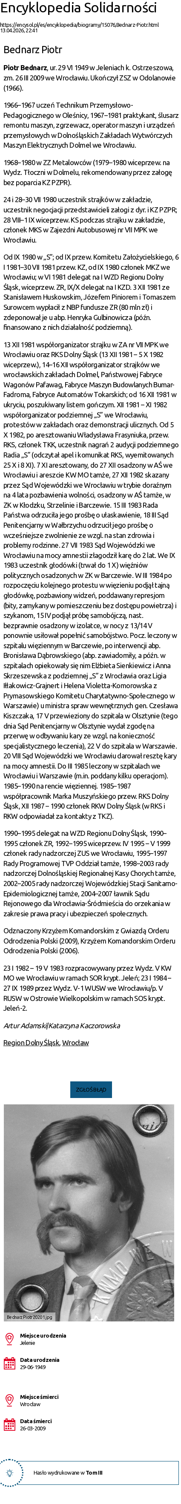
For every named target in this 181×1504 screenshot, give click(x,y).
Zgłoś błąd (91, 1089)
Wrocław (75, 1042)
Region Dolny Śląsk (31, 1042)
